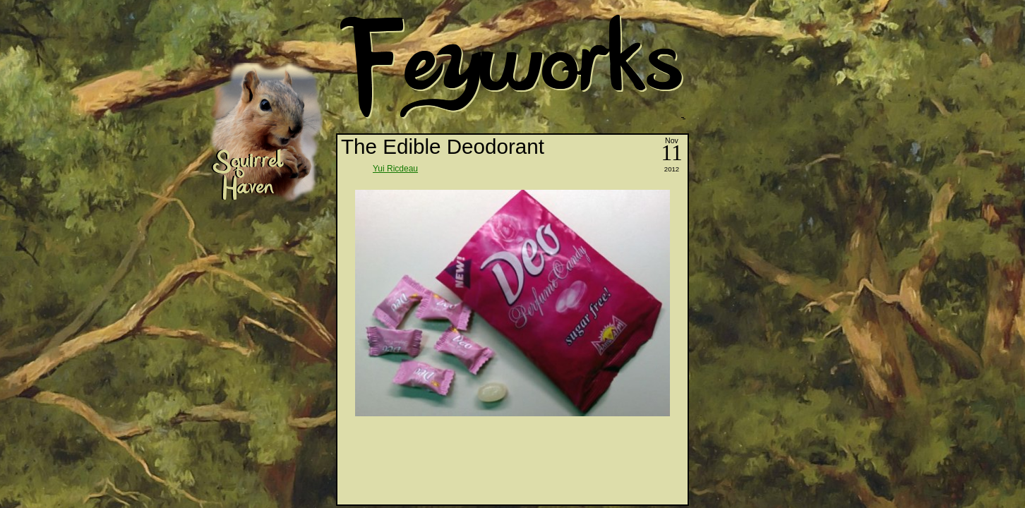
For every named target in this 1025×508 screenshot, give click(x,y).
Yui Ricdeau (395, 169)
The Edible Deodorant (442, 146)
